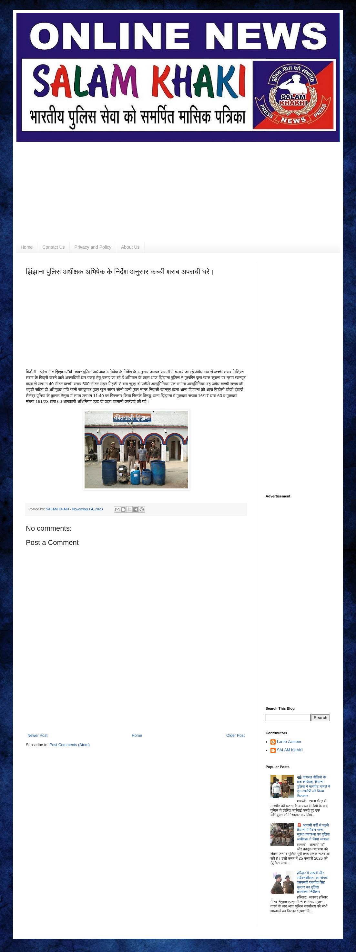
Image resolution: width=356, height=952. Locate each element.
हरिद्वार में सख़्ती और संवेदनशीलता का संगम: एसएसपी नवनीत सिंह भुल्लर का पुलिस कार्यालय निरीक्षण (312, 882)
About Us (130, 247)
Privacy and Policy (93, 247)
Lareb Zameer (289, 741)
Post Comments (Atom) (69, 745)
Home (27, 247)
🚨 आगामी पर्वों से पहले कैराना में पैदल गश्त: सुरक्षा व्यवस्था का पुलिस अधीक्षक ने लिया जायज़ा (313, 832)
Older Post (235, 735)
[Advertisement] (178, 187)
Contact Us (53, 247)
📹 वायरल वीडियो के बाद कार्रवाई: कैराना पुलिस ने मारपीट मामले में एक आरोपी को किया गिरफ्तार (313, 786)
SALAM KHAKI (290, 750)
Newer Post (37, 735)
